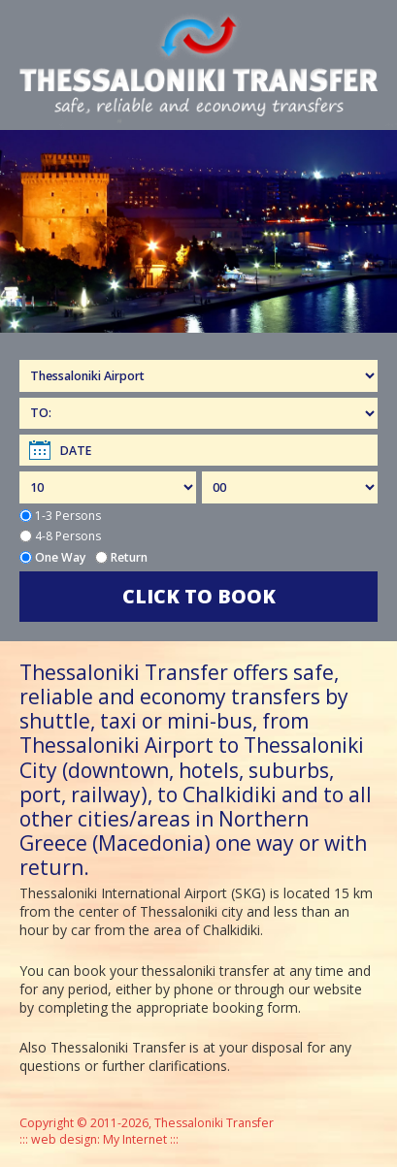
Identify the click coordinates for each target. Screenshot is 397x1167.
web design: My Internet (99, 1139)
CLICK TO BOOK (199, 596)
